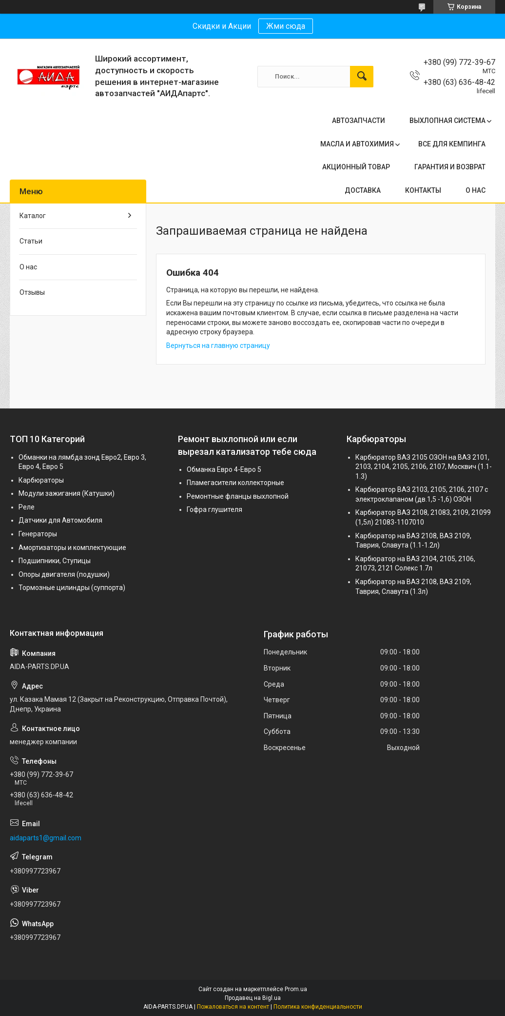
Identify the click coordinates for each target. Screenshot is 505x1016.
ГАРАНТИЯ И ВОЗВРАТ (450, 167)
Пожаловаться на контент (233, 1006)
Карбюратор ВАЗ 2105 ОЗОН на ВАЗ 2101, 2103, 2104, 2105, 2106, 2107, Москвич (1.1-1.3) (423, 466)
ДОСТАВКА (363, 190)
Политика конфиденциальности (317, 1006)
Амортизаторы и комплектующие (72, 547)
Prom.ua (296, 989)
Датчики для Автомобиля (60, 520)
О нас (28, 267)
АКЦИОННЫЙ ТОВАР (356, 167)
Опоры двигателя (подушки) (64, 574)
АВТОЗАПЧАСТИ (358, 120)
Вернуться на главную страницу (218, 345)
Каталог (32, 216)
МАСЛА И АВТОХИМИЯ (357, 144)
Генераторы (38, 534)
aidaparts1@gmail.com (45, 838)
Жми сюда (285, 26)
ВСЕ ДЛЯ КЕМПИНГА (452, 144)
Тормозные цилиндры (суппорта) (72, 587)
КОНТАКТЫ (423, 190)
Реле (27, 507)
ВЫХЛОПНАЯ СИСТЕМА (447, 120)
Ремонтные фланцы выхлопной (238, 496)
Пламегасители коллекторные (235, 483)
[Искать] (361, 76)
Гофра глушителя (214, 509)
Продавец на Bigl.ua (253, 998)
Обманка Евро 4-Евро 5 (224, 469)
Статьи (30, 241)
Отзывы (32, 292)
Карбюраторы (41, 480)
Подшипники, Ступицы (55, 561)
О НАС (476, 190)
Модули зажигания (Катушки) (67, 493)
